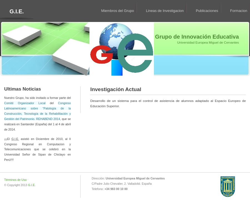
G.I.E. (16, 11)
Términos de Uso (15, 179)
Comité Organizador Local (25, 103)
